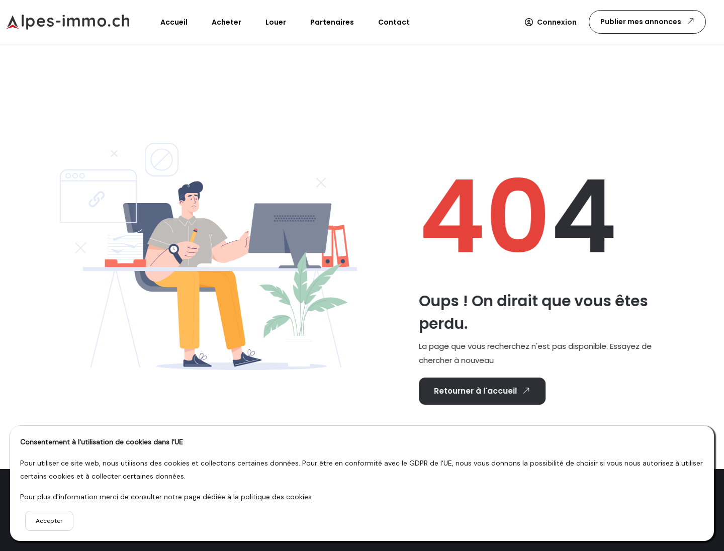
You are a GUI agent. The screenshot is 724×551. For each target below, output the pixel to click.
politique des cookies (276, 496)
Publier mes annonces (648, 21)
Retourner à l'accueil (481, 390)
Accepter (49, 521)
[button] (551, 22)
